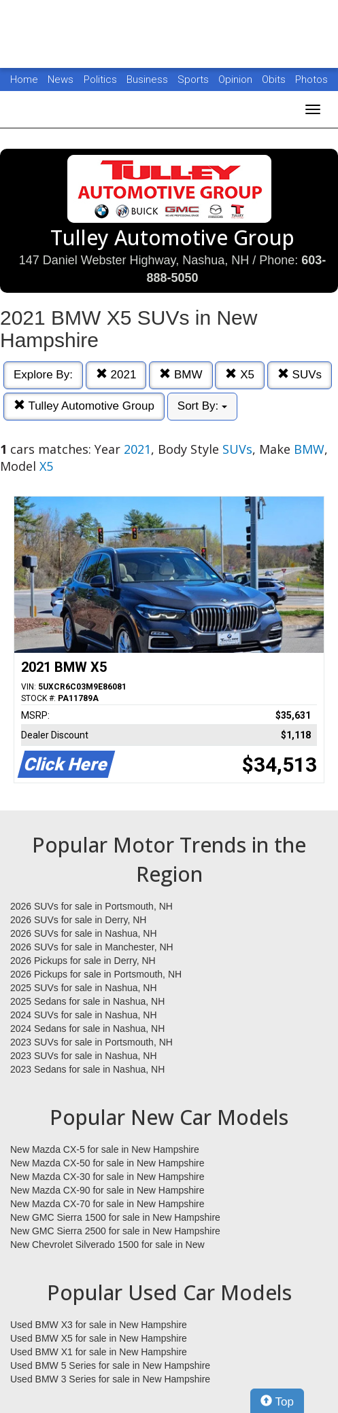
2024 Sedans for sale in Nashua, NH (87, 1028)
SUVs (299, 374)
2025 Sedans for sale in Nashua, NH (87, 1001)
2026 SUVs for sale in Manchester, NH (91, 947)
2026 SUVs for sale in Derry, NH (78, 919)
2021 (116, 374)
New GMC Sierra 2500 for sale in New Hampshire (115, 1231)
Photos (311, 79)
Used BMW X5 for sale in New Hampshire (98, 1338)
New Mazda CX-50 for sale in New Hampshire (107, 1163)
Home (24, 79)
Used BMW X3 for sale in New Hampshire (98, 1324)
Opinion (236, 79)
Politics (100, 79)
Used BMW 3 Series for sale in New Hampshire (110, 1379)
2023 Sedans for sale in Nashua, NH (87, 1069)
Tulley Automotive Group (84, 405)
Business (148, 79)
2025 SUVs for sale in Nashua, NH (83, 987)
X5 (239, 374)
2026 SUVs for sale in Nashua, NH (83, 933)
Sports (195, 79)
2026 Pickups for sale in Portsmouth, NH (96, 974)
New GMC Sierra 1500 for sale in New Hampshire (115, 1217)
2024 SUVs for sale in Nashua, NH (83, 1014)
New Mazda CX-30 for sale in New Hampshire (107, 1176)
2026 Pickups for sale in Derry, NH (83, 960)
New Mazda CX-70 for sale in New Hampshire (107, 1203)
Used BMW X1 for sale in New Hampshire (98, 1351)
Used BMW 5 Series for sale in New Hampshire (110, 1365)
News (60, 79)
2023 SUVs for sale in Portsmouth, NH (91, 1042)
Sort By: (202, 405)
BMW (180, 374)
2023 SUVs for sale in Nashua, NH (83, 1055)
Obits (275, 79)
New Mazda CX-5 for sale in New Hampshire (104, 1149)
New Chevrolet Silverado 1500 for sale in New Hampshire (107, 1245)
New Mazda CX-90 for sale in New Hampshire (107, 1190)
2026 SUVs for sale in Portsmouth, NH (91, 906)
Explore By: (43, 374)
